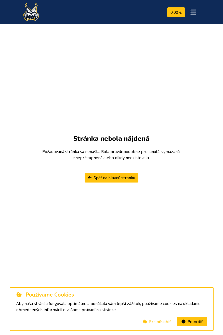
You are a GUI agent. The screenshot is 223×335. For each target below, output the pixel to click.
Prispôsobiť (157, 321)
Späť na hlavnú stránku (111, 177)
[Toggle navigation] (193, 12)
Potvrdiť (192, 321)
